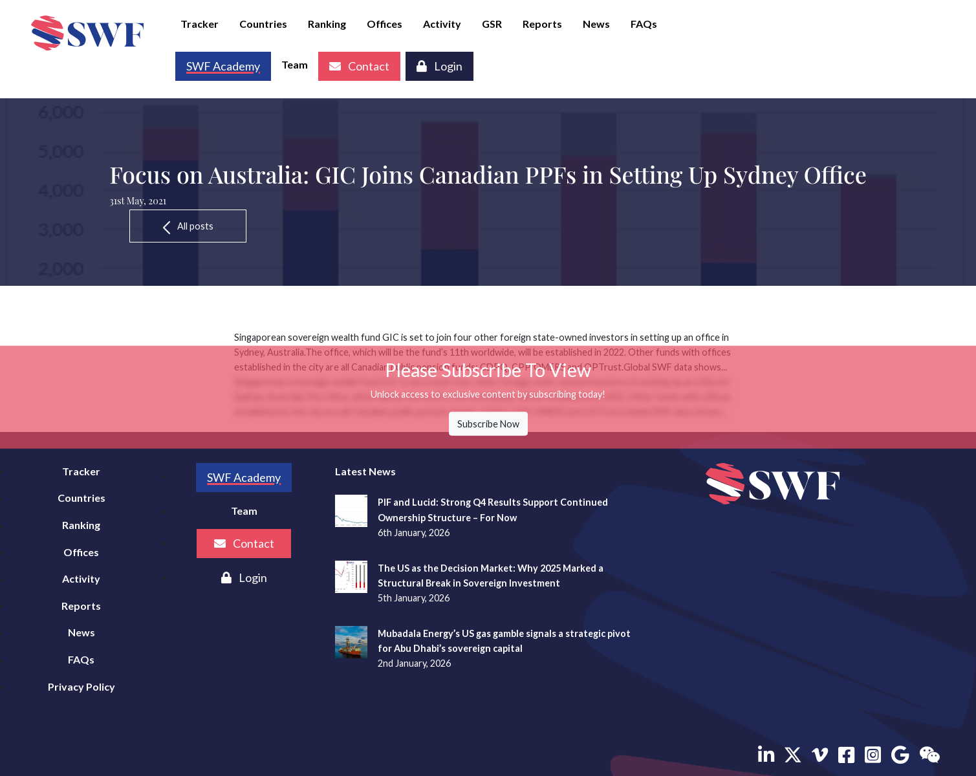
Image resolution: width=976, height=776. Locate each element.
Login (439, 66)
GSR (492, 23)
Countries (263, 23)
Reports (542, 23)
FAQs (644, 23)
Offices (384, 23)
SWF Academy (244, 477)
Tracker (199, 23)
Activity (442, 23)
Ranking (327, 23)
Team (294, 64)
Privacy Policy (81, 686)
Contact (359, 66)
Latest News (365, 471)
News (596, 23)
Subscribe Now (488, 423)
